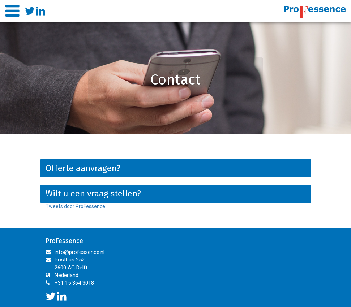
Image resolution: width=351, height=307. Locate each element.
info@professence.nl (79, 252)
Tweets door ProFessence (75, 206)
